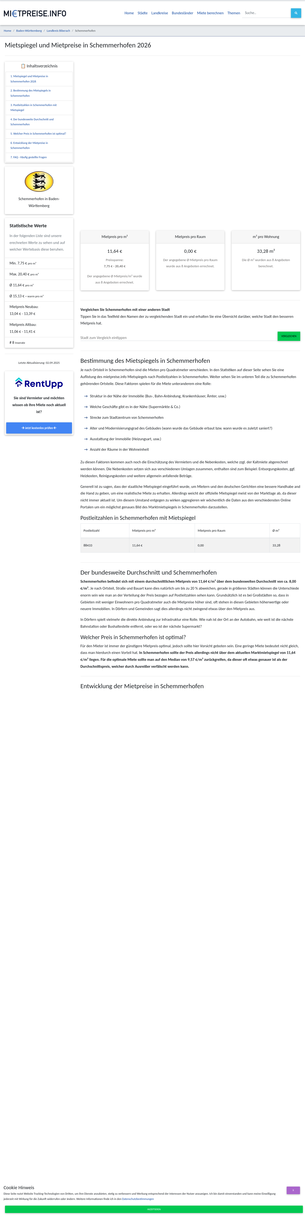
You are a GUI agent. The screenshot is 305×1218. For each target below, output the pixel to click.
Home (129, 13)
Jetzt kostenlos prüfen (39, 428)
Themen (234, 13)
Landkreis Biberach (58, 30)
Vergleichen (288, 336)
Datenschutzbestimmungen (138, 1199)
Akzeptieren (154, 1209)
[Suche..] (266, 13)
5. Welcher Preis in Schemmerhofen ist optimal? (38, 133)
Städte (143, 13)
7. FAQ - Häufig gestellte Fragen (28, 157)
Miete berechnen (210, 13)
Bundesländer (182, 13)
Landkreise (160, 13)
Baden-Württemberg (29, 30)
